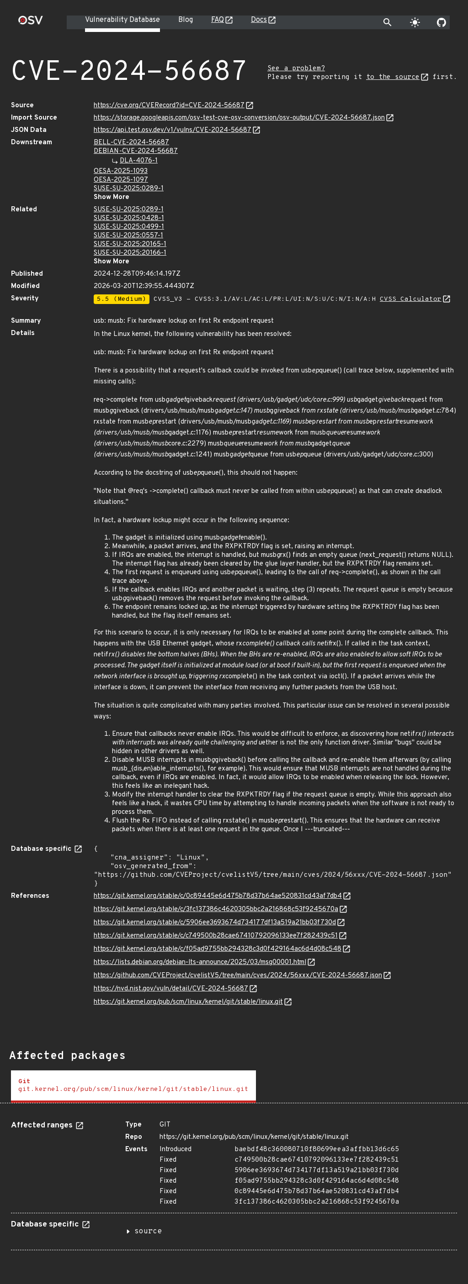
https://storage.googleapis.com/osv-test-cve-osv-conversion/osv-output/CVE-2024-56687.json (239, 118)
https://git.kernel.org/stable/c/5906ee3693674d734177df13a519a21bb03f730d (215, 922)
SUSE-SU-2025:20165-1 (130, 244)
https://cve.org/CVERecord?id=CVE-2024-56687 (169, 105)
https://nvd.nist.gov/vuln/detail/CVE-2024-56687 (171, 989)
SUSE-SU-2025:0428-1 (129, 218)
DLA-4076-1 (139, 161)
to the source (393, 77)
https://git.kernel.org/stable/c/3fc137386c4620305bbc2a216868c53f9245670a (216, 909)
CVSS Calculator (410, 299)
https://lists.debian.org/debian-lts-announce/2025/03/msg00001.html (200, 962)
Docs (259, 20)
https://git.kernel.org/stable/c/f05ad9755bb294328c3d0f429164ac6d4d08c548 (217, 949)
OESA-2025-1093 (121, 171)
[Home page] (30, 23)
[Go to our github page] (441, 22)
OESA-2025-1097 (121, 180)
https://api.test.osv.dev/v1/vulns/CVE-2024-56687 (172, 130)
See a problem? (296, 68)
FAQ (217, 20)
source (148, 1231)
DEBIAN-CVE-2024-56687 (136, 151)
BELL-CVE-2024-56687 (131, 142)
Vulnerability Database (122, 20)
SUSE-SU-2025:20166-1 (130, 253)
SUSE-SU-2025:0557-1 (128, 235)
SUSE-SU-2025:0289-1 (129, 188)
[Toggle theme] (415, 22)
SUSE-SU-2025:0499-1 (129, 227)
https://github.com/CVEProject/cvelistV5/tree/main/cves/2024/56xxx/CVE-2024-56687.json (238, 975)
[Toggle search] (387, 22)
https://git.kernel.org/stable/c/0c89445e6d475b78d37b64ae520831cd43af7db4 (218, 896)
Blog (185, 20)
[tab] (133, 1086)
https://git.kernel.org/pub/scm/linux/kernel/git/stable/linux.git (188, 1002)
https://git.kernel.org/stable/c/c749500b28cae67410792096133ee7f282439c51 (216, 936)
